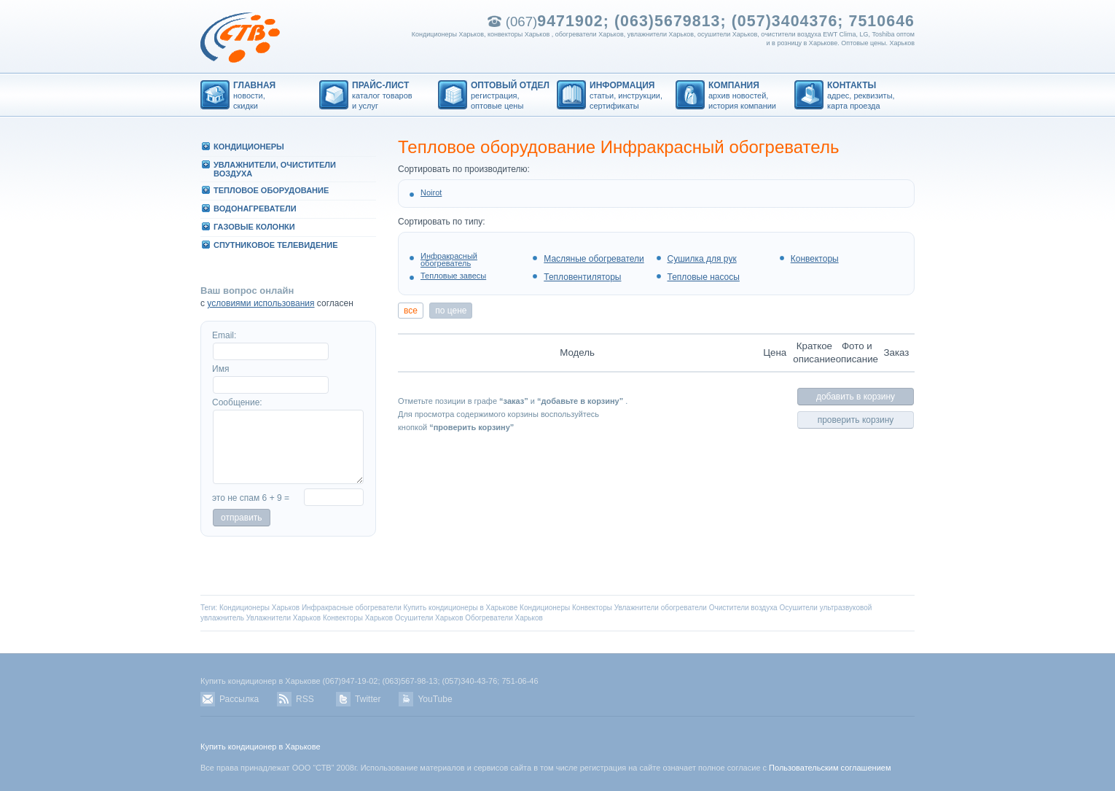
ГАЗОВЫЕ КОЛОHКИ (254, 226)
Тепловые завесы (453, 275)
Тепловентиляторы (582, 277)
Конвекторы (815, 259)
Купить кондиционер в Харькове (260, 746)
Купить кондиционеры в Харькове (461, 608)
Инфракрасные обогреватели (352, 608)
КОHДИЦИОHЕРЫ (249, 146)
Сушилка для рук (702, 259)
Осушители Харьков (429, 618)
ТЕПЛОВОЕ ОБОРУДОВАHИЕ (271, 190)
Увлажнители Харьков (283, 618)
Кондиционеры (545, 608)
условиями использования (260, 303)
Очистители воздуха (743, 608)
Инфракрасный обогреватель (448, 260)
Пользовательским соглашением (830, 767)
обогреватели (684, 608)
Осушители (798, 608)
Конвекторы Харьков (358, 618)
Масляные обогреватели (594, 259)
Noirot (431, 192)
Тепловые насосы (704, 277)
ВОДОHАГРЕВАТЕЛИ (255, 208)
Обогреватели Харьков (504, 618)
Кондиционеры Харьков (259, 608)
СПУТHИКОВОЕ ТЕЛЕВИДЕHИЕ (275, 245)
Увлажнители (636, 608)
